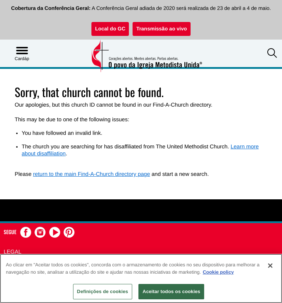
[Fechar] (270, 266)
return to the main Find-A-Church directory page (91, 174)
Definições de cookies (102, 291)
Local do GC (110, 29)
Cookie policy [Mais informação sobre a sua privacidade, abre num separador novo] (218, 272)
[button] (272, 54)
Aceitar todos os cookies (171, 291)
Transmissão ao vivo (161, 29)
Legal (12, 252)
